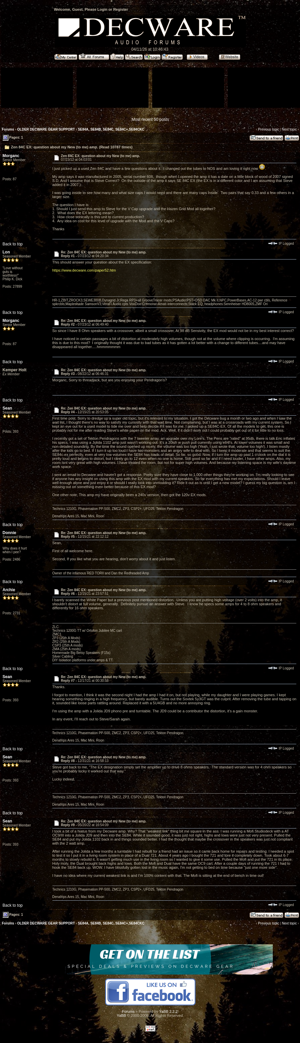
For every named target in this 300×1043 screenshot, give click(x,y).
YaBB (121, 1015)
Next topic (289, 129)
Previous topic (268, 129)
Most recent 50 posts (150, 119)
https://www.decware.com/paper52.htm (84, 270)
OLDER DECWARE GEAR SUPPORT (46, 129)
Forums (8, 129)
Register (120, 9)
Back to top (13, 244)
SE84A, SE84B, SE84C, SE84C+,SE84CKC (111, 129)
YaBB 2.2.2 (168, 1011)
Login (102, 9)
